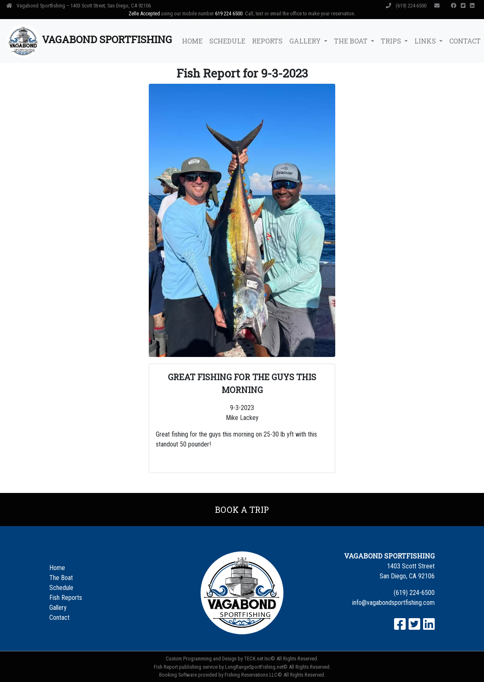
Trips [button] (392, 40)
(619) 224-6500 (407, 5)
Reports (267, 40)
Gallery (58, 608)
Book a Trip (242, 509)
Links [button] (426, 40)
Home (192, 40)
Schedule (227, 40)
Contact (59, 617)
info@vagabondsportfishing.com (393, 603)
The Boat (61, 578)
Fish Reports (65, 598)
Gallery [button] (305, 40)
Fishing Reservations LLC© (253, 675)
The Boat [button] (351, 40)
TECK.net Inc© (259, 658)
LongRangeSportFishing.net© (256, 667)
